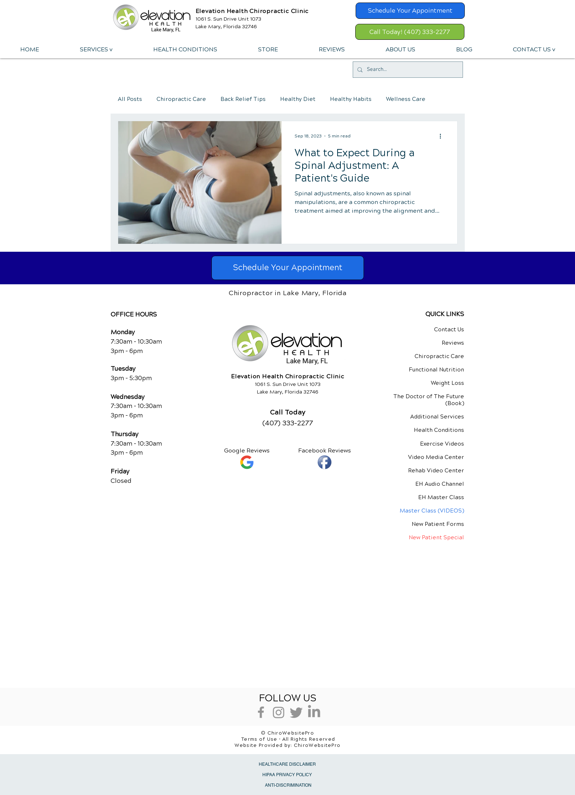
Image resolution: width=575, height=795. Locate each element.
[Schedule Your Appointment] (410, 11)
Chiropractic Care (181, 99)
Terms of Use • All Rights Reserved (288, 739)
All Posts (130, 99)
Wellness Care (405, 99)
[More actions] (443, 136)
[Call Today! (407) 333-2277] (409, 32)
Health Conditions (439, 430)
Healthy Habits (351, 99)
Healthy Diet (298, 99)
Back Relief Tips (243, 99)
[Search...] (407, 69)
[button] (96, 49)
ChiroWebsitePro (317, 745)
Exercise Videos (442, 444)
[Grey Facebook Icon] (261, 712)
